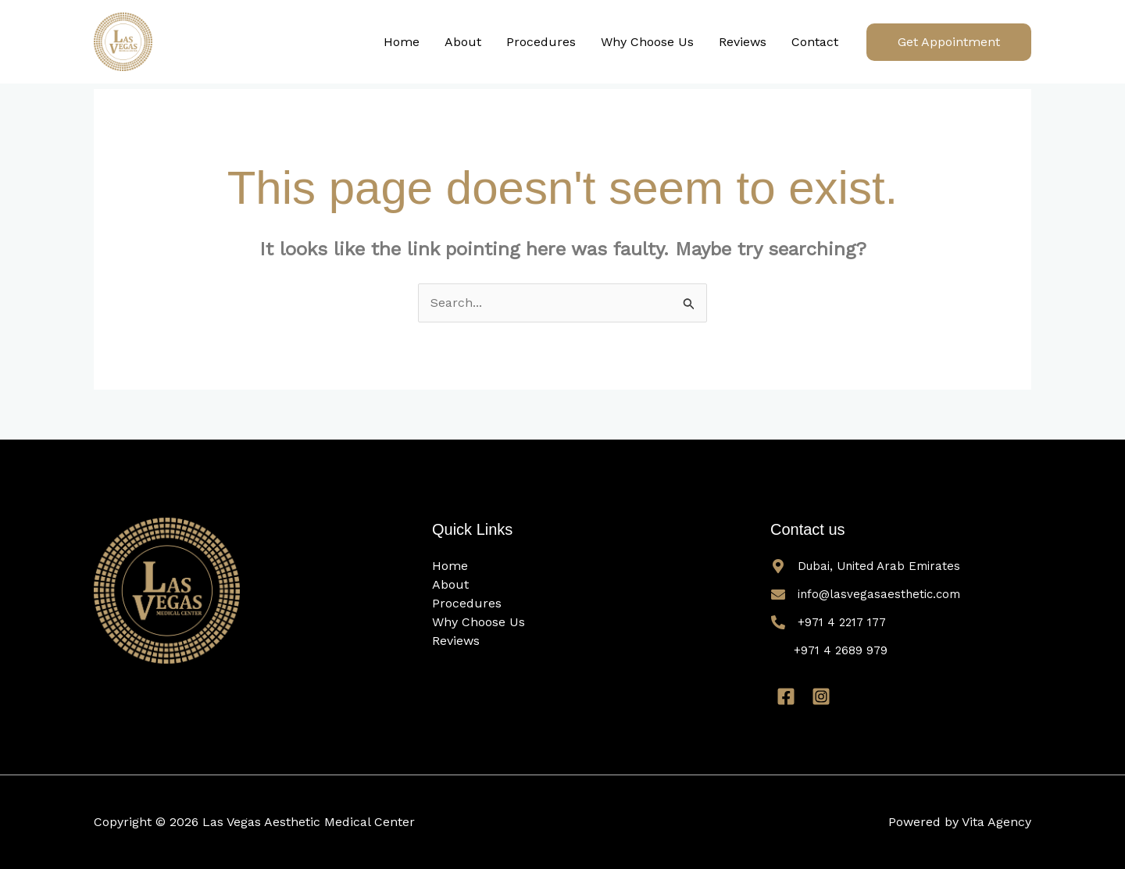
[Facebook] (786, 696)
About (463, 41)
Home (402, 41)
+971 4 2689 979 (841, 650)
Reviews (742, 41)
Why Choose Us (647, 41)
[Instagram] (821, 696)
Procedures (541, 41)
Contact (814, 41)
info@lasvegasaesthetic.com (879, 594)
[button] (948, 42)
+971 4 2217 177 (842, 622)
